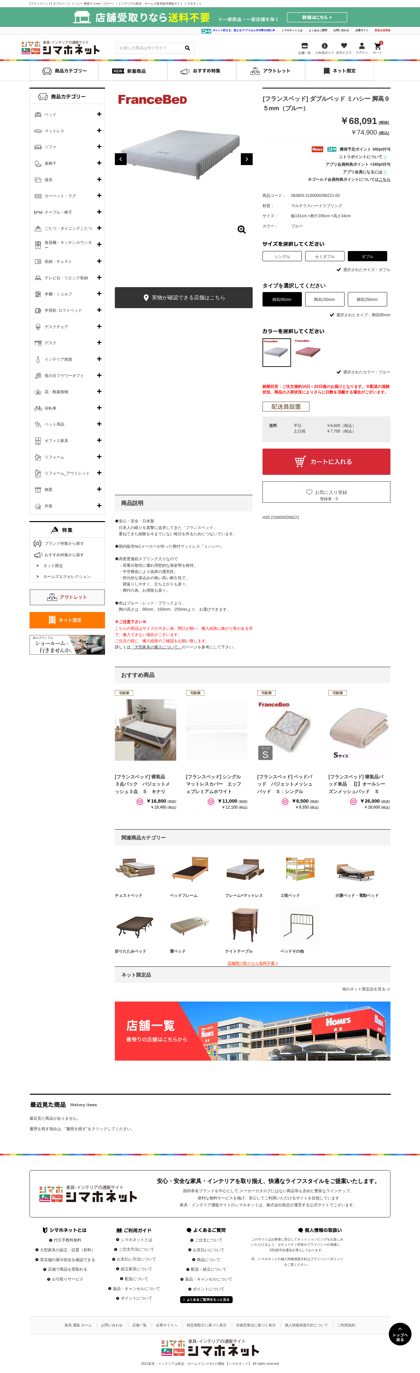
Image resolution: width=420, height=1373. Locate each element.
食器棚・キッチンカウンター (68, 245)
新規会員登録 (382, 30)
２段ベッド (290, 895)
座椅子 (50, 163)
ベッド (50, 114)
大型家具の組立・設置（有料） (67, 1250)
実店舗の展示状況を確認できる (67, 1259)
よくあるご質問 (318, 30)
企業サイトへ (167, 1325)
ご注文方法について (136, 1249)
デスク (50, 343)
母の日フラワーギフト (64, 375)
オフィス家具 (56, 440)
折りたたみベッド (130, 951)
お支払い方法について (136, 1259)
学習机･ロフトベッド (63, 310)
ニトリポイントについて (363, 157)
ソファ (50, 147)
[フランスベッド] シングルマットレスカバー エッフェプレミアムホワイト (213, 784)
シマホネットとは (292, 30)
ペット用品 (54, 424)
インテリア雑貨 (58, 359)
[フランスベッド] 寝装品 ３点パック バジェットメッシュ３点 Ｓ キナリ (142, 784)
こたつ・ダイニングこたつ (68, 228)
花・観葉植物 (56, 392)
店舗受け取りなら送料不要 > (252, 963)
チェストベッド (128, 895)
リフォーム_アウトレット (67, 473)
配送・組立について (208, 1269)
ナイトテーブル (239, 951)
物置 (48, 489)
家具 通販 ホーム (78, 1325)
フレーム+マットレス (244, 895)
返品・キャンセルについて (136, 1288)
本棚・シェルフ (58, 294)
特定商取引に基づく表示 (206, 1325)
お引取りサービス (67, 1279)
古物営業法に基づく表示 (256, 1325)
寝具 (48, 180)
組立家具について (136, 1269)
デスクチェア (56, 327)
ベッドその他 (292, 951)
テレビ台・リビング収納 (66, 278)
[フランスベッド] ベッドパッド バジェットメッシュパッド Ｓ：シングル (284, 784)
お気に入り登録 (331, 492)
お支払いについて (208, 1250)
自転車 (50, 408)
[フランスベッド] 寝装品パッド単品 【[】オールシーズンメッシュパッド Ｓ (356, 784)
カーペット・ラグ (60, 196)
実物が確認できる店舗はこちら (183, 298)
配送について (136, 1279)
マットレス (54, 131)
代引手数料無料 (67, 1240)
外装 (48, 506)
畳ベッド (178, 951)
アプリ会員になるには (365, 172)
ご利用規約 (346, 1325)
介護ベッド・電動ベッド (357, 895)
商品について (208, 1259)
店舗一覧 (139, 1325)
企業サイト (361, 30)
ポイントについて (136, 1298)
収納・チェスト (58, 261)
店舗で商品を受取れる (67, 1269)
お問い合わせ (341, 30)
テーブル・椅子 (58, 212)
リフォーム (54, 457)
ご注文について (208, 1240)
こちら (384, 179)
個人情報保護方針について (306, 1325)
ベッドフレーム (184, 895)
